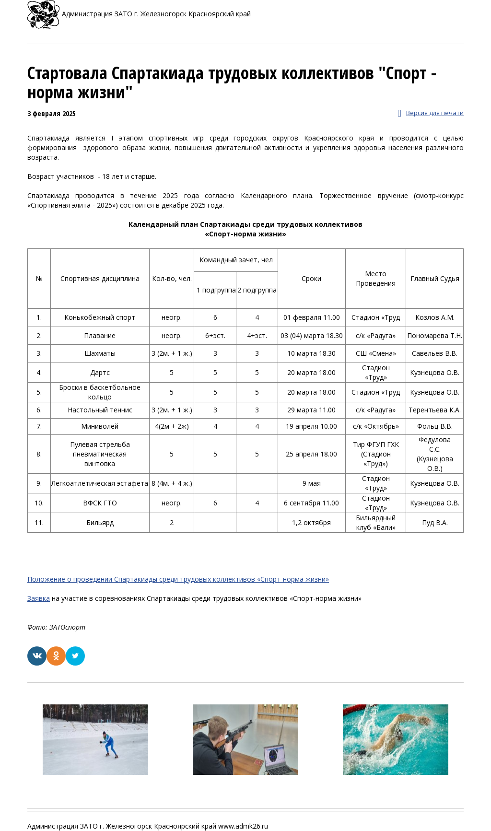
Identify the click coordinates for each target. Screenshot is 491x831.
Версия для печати (430, 113)
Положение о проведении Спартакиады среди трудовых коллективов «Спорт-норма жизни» (178, 579)
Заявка (38, 598)
